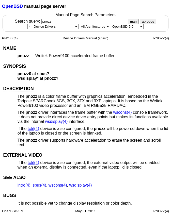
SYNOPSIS (14, 66)
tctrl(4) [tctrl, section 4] (33, 128)
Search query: (71, 21)
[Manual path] (127, 26)
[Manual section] (53, 26)
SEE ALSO (14, 177)
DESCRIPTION (18, 88)
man (133, 21)
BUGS (9, 195)
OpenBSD (12, 6)
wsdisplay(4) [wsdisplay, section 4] (56, 121)
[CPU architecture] (95, 26)
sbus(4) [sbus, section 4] (39, 185)
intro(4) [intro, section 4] (24, 185)
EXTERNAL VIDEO (22, 155)
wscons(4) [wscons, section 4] (122, 112)
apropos (148, 21)
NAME (9, 48)
